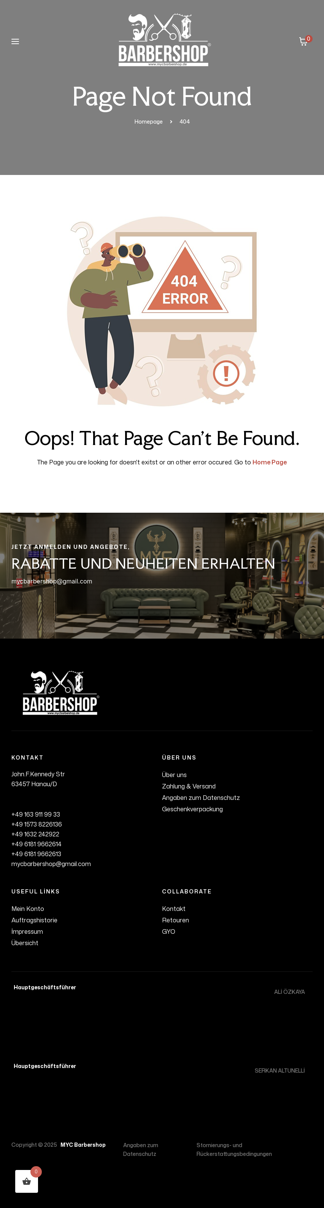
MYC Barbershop (82, 1144)
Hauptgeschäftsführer (43, 987)
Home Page (270, 462)
